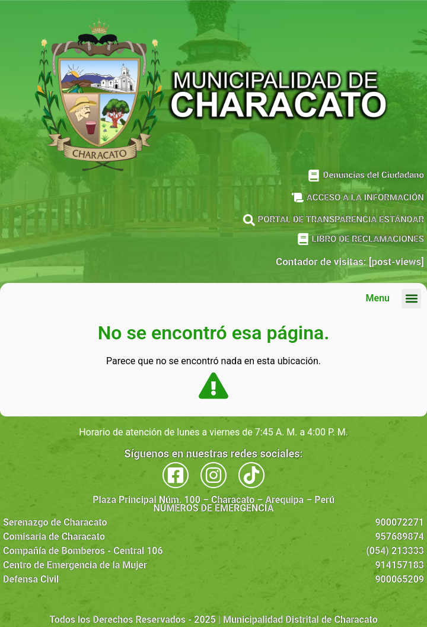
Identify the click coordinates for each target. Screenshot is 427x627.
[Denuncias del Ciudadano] (314, 176)
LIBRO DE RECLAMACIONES (368, 239)
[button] (411, 298)
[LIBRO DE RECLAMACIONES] (303, 239)
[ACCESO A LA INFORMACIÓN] (298, 197)
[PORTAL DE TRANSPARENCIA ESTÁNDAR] (249, 220)
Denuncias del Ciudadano (373, 175)
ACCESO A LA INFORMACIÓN (365, 197)
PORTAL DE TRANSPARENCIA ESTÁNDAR (341, 219)
